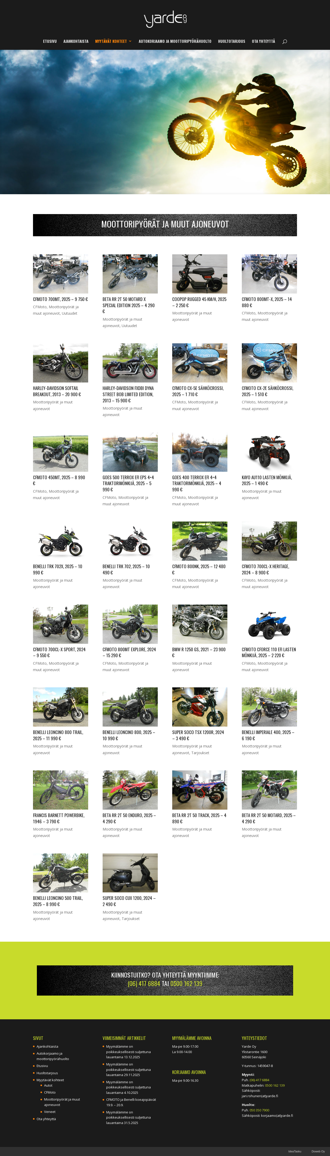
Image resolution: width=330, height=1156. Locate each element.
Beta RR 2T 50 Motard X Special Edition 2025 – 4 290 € (129, 305)
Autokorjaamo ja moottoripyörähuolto (175, 41)
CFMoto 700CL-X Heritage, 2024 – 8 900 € (265, 569)
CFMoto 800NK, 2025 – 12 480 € (199, 569)
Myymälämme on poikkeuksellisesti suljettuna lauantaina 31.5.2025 (128, 1117)
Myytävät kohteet (111, 41)
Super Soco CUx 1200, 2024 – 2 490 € (129, 901)
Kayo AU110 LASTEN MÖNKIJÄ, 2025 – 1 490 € (267, 480)
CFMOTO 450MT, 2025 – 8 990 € (59, 480)
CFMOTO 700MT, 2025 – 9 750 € (60, 299)
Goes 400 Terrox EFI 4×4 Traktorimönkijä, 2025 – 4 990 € (196, 483)
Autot (48, 1085)
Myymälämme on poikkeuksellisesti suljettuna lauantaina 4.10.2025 (128, 1087)
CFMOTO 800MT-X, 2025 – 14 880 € (267, 302)
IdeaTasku (294, 1151)
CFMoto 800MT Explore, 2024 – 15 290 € (129, 652)
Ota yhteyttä (263, 41)
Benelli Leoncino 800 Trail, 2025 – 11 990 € (58, 735)
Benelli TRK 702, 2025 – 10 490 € (126, 569)
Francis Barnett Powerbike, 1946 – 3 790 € (58, 818)
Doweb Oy (318, 1151)
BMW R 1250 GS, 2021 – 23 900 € (199, 652)
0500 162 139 (186, 983)
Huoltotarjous (231, 41)
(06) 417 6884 (144, 983)
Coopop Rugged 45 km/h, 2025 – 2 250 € (199, 302)
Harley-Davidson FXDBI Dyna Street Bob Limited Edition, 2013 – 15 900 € (128, 394)
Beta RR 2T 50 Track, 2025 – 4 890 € (199, 818)
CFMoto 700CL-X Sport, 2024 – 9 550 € (59, 652)
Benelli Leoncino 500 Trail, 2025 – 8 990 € (58, 901)
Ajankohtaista (75, 41)
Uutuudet (69, 313)
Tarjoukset (200, 752)
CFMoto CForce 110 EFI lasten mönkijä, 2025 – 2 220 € (269, 652)
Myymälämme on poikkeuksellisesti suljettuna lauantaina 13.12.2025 (128, 1052)
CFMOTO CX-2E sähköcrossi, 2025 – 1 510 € (267, 391)
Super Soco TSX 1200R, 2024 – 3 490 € (198, 735)
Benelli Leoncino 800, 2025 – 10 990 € (129, 735)
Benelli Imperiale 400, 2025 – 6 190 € (268, 735)
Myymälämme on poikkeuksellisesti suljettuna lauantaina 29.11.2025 (128, 1069)
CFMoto (40, 306)
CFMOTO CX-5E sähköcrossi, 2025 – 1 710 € (198, 391)
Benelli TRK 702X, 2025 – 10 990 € (57, 569)
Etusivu (50, 41)
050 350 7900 (259, 1110)
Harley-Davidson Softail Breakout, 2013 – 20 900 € (57, 391)
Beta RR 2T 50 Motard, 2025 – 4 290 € (269, 818)
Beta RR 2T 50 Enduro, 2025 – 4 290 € (129, 818)
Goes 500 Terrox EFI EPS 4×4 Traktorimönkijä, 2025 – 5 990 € (128, 483)
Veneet (49, 1111)
